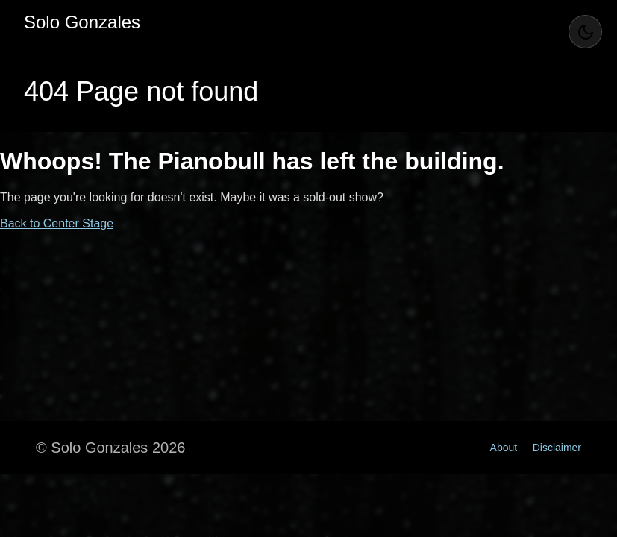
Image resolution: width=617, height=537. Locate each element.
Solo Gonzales (82, 22)
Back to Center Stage (56, 223)
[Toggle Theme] (585, 31)
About (504, 447)
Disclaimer (557, 447)
